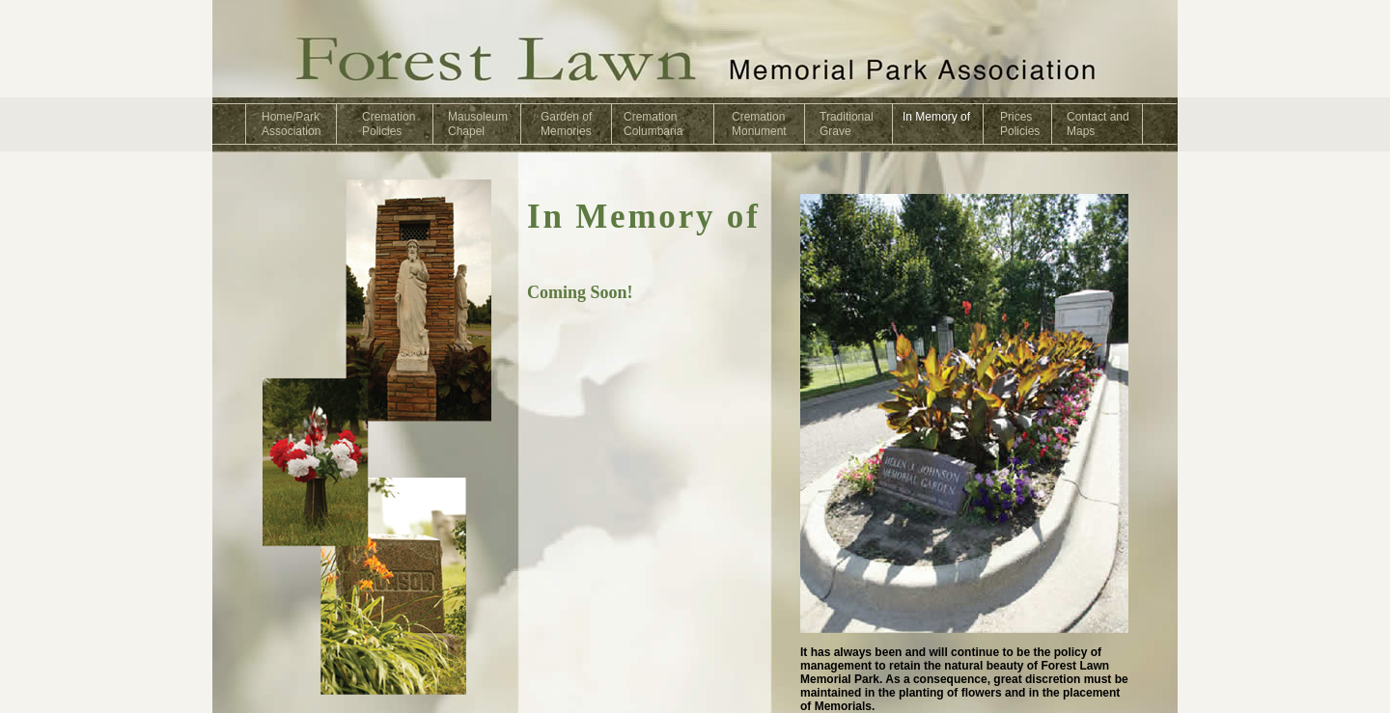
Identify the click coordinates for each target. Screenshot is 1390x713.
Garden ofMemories (566, 124)
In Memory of (936, 116)
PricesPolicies (1020, 124)
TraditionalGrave (847, 124)
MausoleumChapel (478, 124)
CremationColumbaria (653, 124)
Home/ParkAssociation (291, 124)
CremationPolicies (388, 124)
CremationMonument (759, 124)
